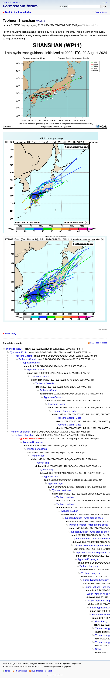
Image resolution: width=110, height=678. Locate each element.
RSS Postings (21, 671)
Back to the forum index (18, 12)
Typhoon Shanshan (20, 431)
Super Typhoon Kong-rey (96, 580)
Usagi (98, 649)
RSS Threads (37, 671)
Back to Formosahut (11, 2)
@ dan (97, 25)
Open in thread (101, 12)
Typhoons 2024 (14, 348)
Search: (63, 6)
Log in (104, 2)
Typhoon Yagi (38, 455)
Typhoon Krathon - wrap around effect (84, 518)
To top (7, 671)
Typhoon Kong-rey (87, 559)
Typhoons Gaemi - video (64, 411)
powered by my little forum (55, 675)
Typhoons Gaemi (23, 356)
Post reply (10, 333)
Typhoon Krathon (61, 490)
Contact (48, 671)
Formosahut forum (20, 6)
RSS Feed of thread (98, 343)
